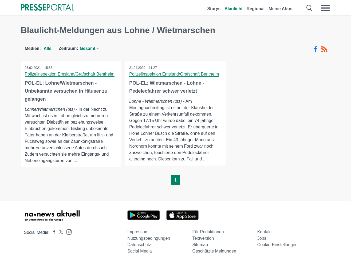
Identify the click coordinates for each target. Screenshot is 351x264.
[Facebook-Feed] (316, 49)
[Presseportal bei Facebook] (53, 232)
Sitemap (200, 244)
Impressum (137, 232)
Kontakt (264, 232)
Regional (256, 8)
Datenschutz (139, 244)
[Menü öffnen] (325, 8)
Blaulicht (233, 8)
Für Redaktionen (208, 232)
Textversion (203, 238)
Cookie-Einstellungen (277, 244)
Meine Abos (280, 8)
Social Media (139, 251)
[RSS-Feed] (324, 49)
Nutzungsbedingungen (148, 238)
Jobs (261, 238)
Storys (213, 8)
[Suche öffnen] (309, 8)
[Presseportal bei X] (59, 232)
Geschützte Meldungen (214, 251)
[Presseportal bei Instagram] (67, 231)
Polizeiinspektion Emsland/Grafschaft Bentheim (70, 74)
